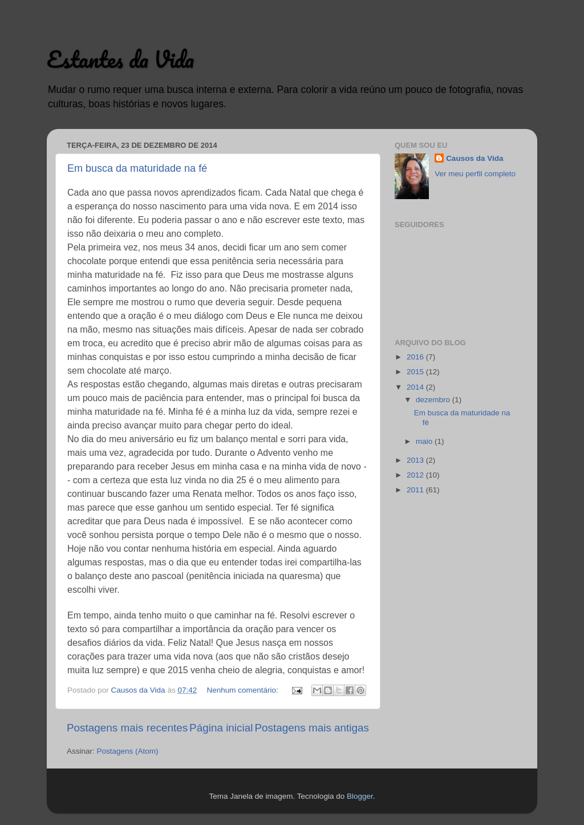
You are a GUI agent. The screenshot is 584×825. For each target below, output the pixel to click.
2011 (416, 490)
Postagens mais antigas (311, 728)
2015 (416, 371)
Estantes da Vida (120, 59)
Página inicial (221, 728)
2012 (416, 475)
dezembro (434, 399)
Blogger (360, 796)
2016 (416, 357)
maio (425, 441)
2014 (416, 387)
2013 (416, 460)
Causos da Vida (474, 158)
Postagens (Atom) (128, 751)
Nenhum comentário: (243, 690)
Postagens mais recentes (127, 728)
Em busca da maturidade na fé (137, 168)
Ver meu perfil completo (475, 173)
